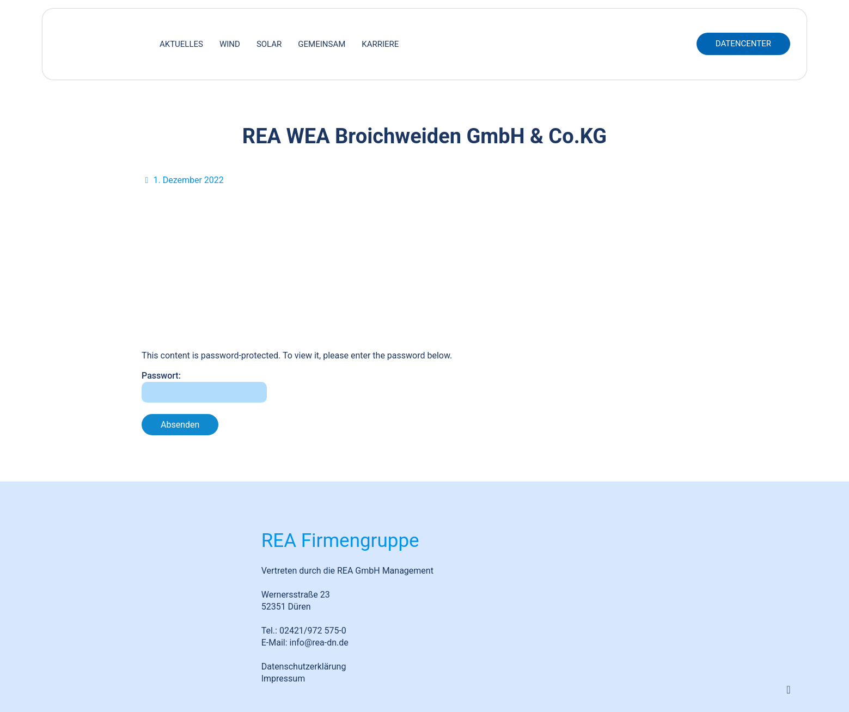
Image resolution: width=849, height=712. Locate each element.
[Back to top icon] (788, 689)
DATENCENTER (743, 43)
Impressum (283, 678)
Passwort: (204, 386)
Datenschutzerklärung (303, 666)
